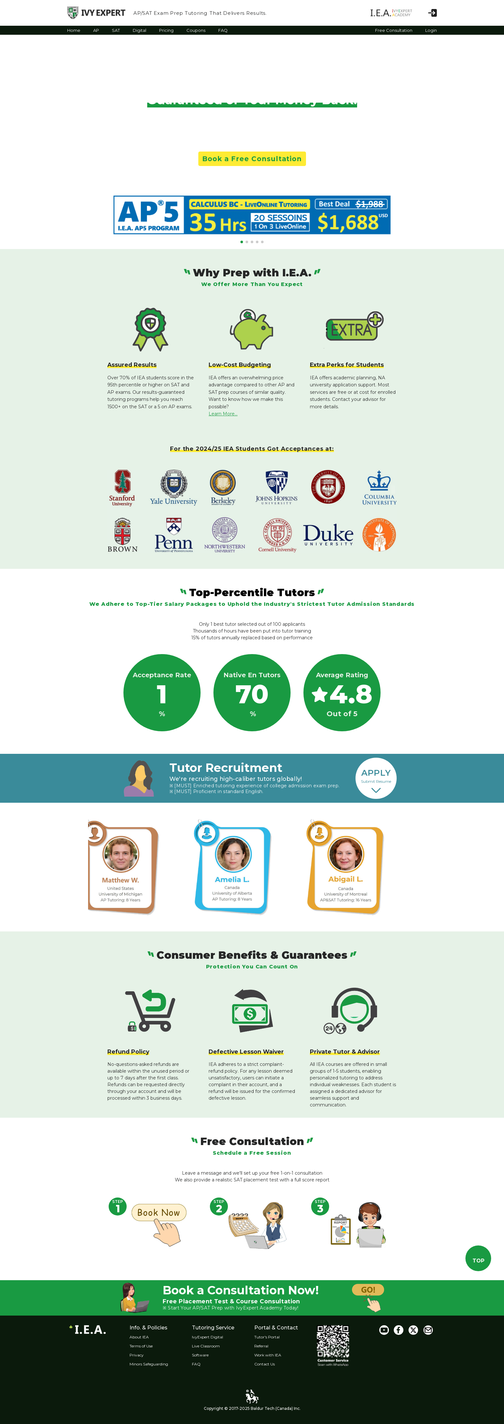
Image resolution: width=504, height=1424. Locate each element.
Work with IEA (277, 1355)
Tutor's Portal (276, 1337)
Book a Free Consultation (252, 159)
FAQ (202, 1364)
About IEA (142, 1337)
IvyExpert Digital (213, 1337)
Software (206, 1355)
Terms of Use (144, 1346)
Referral (271, 1346)
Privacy (140, 1355)
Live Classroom (212, 1346)
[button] (241, 242)
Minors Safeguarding (152, 1364)
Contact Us (274, 1364)
